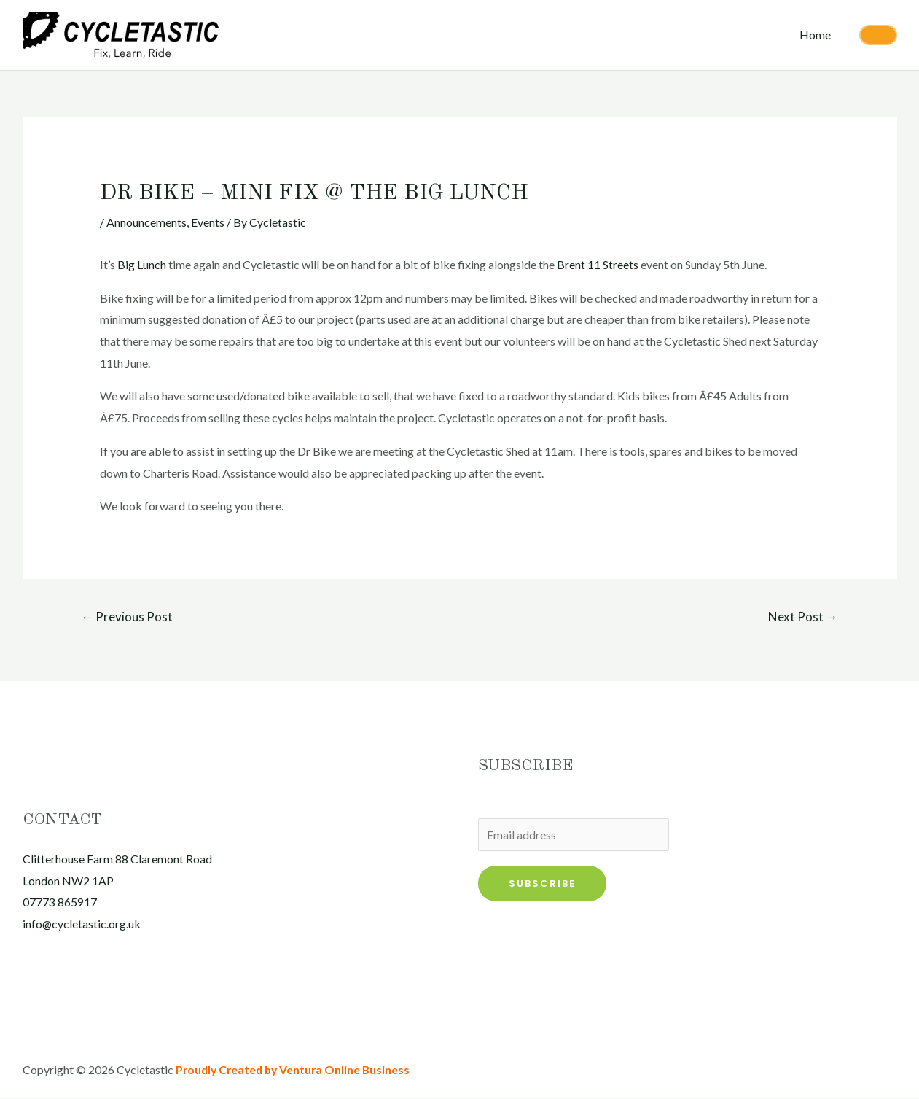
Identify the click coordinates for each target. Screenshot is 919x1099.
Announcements (146, 222)
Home (817, 35)
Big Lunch (142, 264)
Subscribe (542, 883)
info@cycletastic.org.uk (82, 924)
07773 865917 (60, 902)
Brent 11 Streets (597, 264)
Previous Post (127, 616)
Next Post (803, 616)
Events (207, 222)
